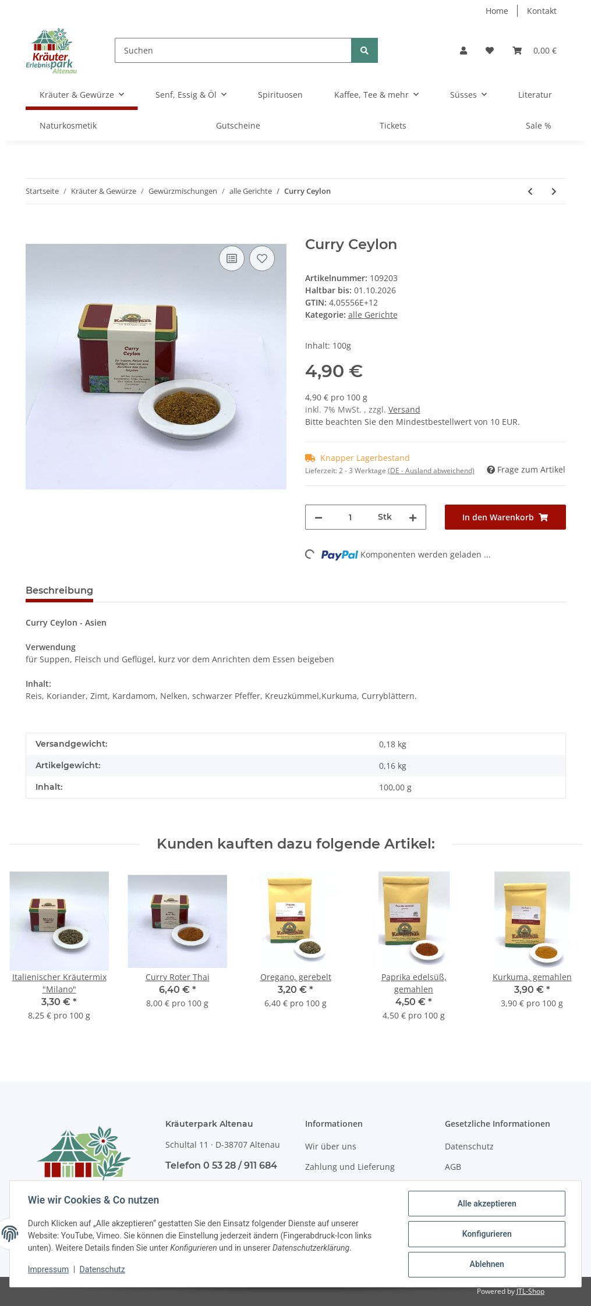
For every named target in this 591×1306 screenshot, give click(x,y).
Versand (404, 409)
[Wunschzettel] (489, 50)
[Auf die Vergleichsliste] (232, 258)
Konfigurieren (486, 1234)
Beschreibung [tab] (59, 590)
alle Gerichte (373, 314)
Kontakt (542, 10)
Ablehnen (486, 1264)
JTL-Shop (530, 1291)
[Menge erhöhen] (413, 517)
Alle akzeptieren (485, 1204)
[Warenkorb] (534, 50)
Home (497, 10)
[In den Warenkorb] (35, 229)
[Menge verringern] (318, 517)
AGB (453, 1166)
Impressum (49, 1270)
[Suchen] (233, 50)
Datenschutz (469, 1146)
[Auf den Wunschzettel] (262, 258)
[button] (463, 50)
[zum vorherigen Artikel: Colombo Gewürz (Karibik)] (530, 191)
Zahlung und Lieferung (350, 1166)
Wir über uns (330, 1146)
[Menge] (350, 517)
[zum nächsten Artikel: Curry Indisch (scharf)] (554, 191)
